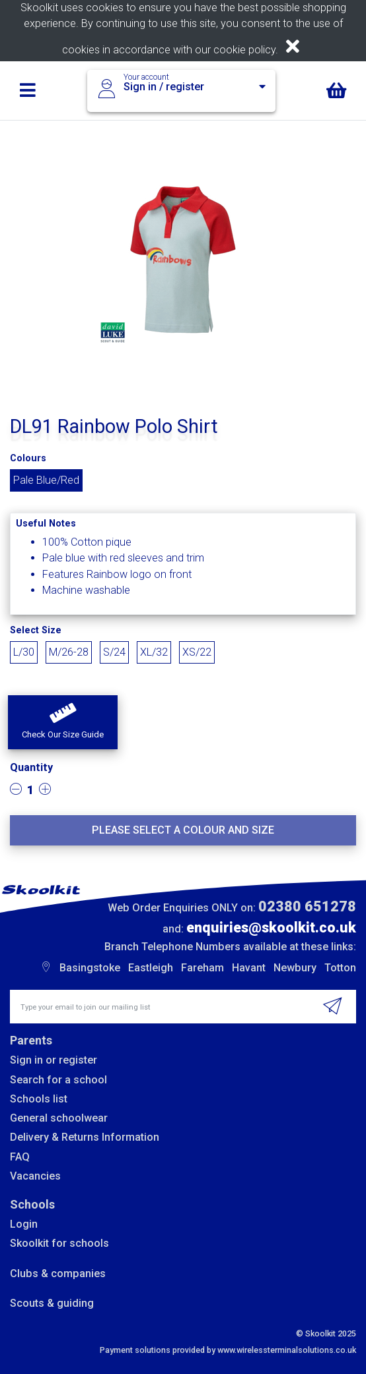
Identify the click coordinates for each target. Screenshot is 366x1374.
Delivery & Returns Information (84, 1137)
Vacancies (35, 1176)
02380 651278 (307, 906)
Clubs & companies (58, 1273)
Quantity (31, 767)
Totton (340, 967)
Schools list (38, 1099)
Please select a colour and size (183, 830)
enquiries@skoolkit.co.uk (271, 927)
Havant (249, 967)
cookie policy (244, 49)
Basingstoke (89, 967)
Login (24, 1224)
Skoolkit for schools (59, 1243)
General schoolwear (59, 1118)
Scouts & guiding (52, 1303)
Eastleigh (150, 967)
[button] (63, 722)
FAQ (20, 1157)
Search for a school (58, 1079)
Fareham (202, 967)
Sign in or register (53, 1060)
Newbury (295, 967)
